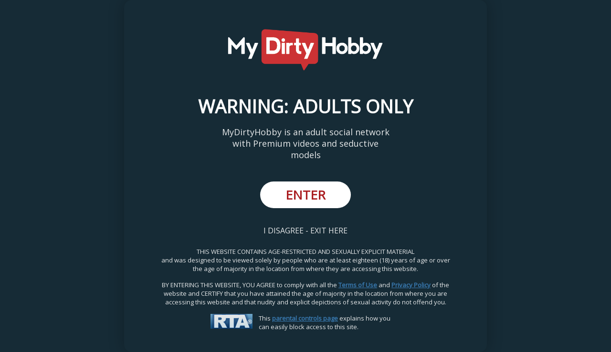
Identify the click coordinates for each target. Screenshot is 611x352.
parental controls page (305, 318)
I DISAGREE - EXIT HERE (305, 230)
